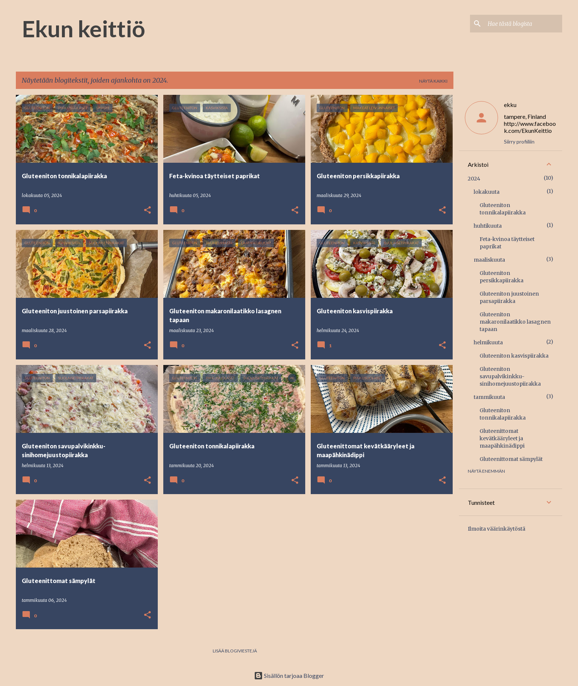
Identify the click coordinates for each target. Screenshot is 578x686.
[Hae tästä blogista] (523, 23)
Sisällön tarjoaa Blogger (289, 675)
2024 (474, 178)
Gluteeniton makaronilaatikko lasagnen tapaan (515, 321)
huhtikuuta (488, 226)
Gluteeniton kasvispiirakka (514, 355)
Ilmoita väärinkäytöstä (496, 528)
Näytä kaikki (433, 81)
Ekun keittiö (83, 28)
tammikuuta (489, 397)
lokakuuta (486, 192)
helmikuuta (488, 342)
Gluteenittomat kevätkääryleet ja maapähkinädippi (502, 438)
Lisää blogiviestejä (235, 651)
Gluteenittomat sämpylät (511, 459)
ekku (510, 104)
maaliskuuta (489, 259)
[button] (147, 211)
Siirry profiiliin (519, 141)
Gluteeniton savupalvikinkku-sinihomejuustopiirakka (510, 376)
